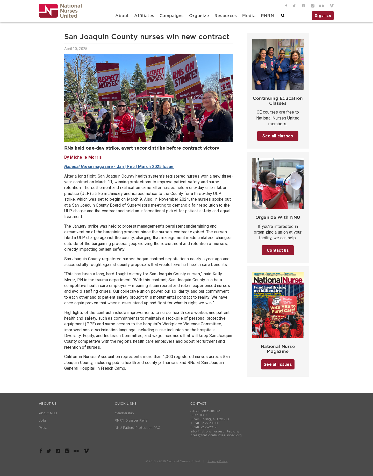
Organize (199, 16)
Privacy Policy (217, 461)
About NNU (48, 413)
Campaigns (172, 16)
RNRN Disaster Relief (132, 420)
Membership (124, 413)
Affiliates (144, 16)
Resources (225, 16)
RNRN (267, 16)
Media (248, 16)
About (122, 16)
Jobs (43, 420)
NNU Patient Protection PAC (137, 427)
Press (43, 427)
